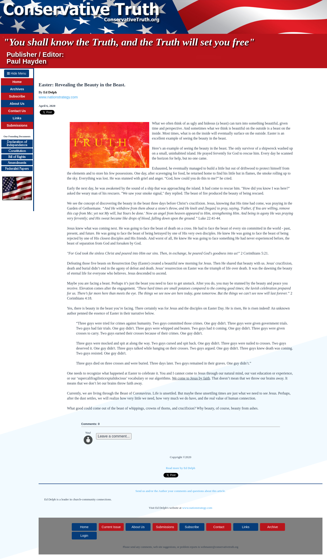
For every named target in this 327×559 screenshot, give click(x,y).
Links (17, 118)
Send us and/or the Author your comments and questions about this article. (181, 491)
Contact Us (17, 111)
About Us (17, 103)
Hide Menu (16, 73)
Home (17, 82)
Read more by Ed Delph (180, 468)
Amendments (17, 163)
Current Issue (111, 527)
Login (84, 535)
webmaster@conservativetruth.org (219, 547)
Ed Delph (50, 92)
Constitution (17, 151)
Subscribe (17, 96)
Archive (272, 527)
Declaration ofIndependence (17, 143)
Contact (218, 527)
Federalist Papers (17, 169)
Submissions (17, 125)
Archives (17, 89)
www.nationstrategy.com (58, 97)
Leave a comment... (114, 436)
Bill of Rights (17, 157)
